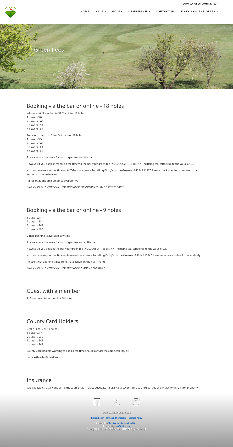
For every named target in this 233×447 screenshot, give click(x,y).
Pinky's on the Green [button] (199, 11)
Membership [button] (138, 11)
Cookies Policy (135, 418)
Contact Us (165, 11)
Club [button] (100, 11)
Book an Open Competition (200, 3)
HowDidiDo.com (122, 426)
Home (84, 11)
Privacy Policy (97, 418)
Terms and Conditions (116, 418)
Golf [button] (116, 11)
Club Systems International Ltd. (122, 423)
